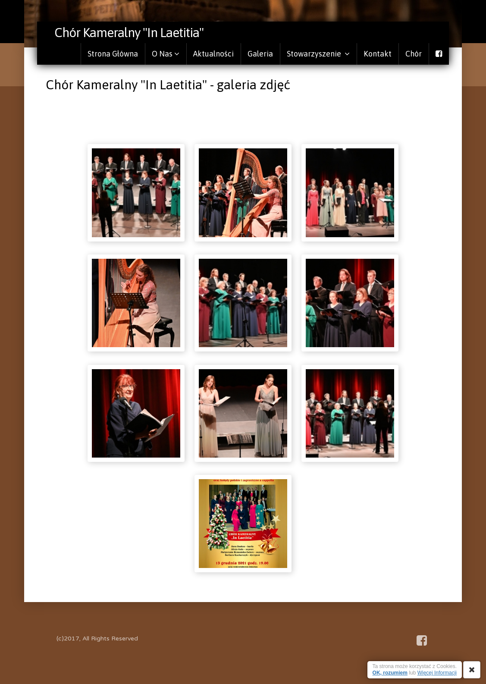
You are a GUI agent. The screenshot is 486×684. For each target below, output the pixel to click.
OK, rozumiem (390, 673)
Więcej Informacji (437, 673)
